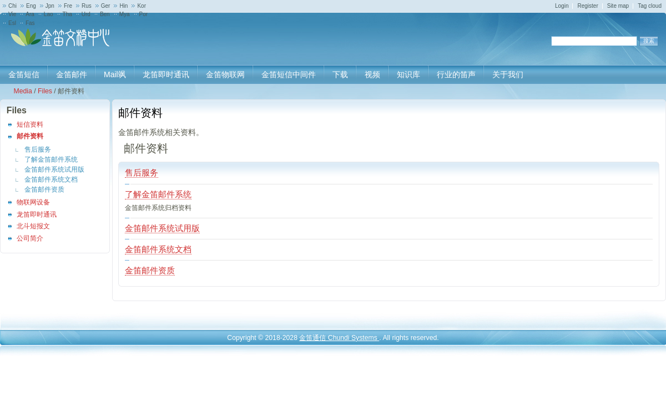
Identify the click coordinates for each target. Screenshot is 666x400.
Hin (123, 6)
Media (22, 91)
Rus (87, 6)
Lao (48, 14)
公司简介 (30, 238)
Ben (105, 14)
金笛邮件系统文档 (51, 179)
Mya (124, 14)
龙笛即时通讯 (37, 214)
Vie (12, 14)
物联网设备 (33, 202)
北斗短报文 (33, 226)
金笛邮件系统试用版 (54, 169)
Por (143, 14)
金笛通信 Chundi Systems (339, 338)
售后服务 (37, 149)
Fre (68, 6)
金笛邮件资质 (44, 189)
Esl (12, 23)
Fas (30, 23)
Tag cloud (650, 6)
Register (587, 6)
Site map (618, 6)
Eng (31, 6)
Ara (30, 14)
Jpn (50, 6)
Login (561, 6)
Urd (86, 14)
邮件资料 (30, 136)
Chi (12, 6)
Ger (105, 6)
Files (45, 91)
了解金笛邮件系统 (51, 159)
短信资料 (30, 124)
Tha (67, 14)
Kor (141, 6)
